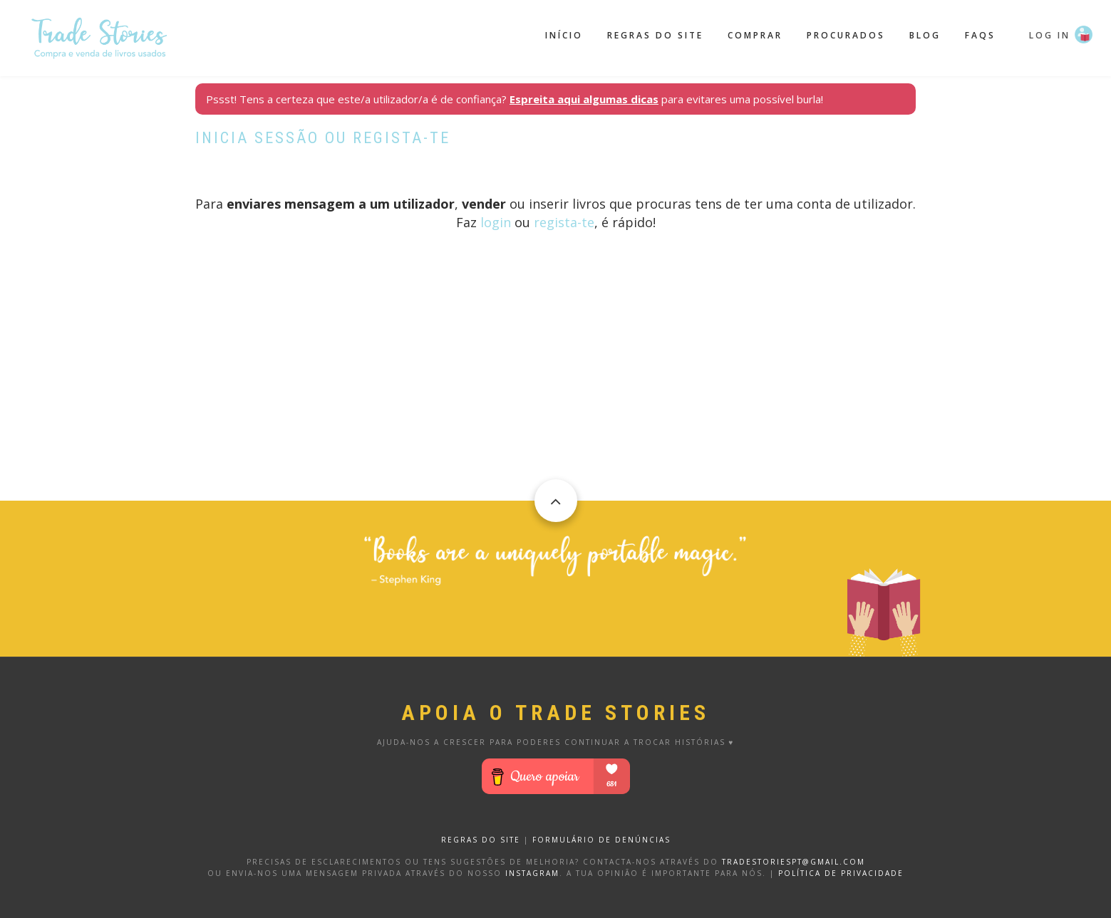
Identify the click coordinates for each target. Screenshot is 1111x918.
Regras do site (655, 35)
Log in (1049, 35)
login (495, 222)
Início (564, 35)
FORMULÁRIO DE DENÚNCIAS (601, 840)
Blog (925, 35)
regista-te (564, 222)
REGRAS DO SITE (480, 840)
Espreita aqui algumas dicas (584, 99)
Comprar (755, 35)
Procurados (846, 35)
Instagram (532, 873)
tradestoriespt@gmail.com (793, 862)
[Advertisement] (555, 401)
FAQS (980, 35)
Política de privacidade (841, 873)
